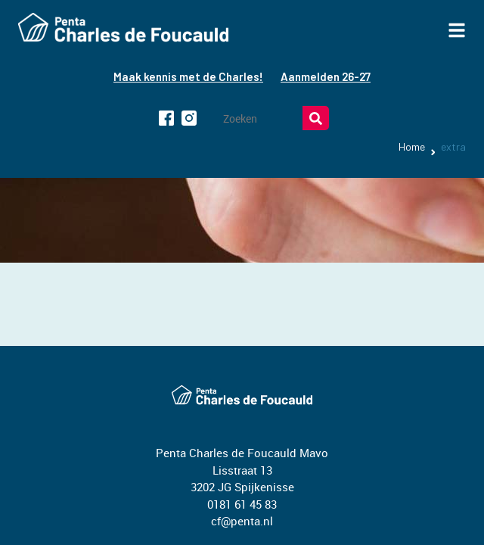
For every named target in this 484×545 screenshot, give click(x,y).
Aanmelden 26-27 (326, 76)
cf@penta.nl (242, 520)
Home (412, 146)
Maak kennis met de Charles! (188, 76)
